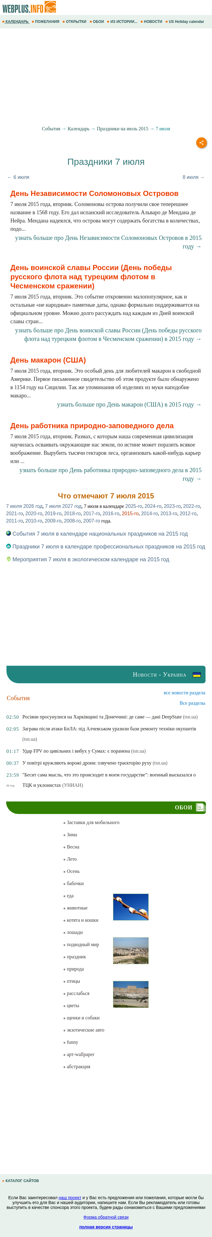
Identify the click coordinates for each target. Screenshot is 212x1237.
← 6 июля (18, 177)
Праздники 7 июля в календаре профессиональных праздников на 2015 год (105, 547)
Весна (71, 846)
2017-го (91, 513)
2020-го (33, 513)
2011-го (14, 520)
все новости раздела (184, 692)
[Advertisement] (106, 77)
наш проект (70, 1197)
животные (75, 907)
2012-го (188, 513)
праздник (74, 956)
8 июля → (194, 177)
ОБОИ (97, 22)
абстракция (76, 1066)
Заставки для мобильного (91, 822)
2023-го (172, 506)
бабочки (73, 883)
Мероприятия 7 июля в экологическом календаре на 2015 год (87, 559)
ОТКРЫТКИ (74, 22)
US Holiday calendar (185, 22)
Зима (70, 834)
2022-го (191, 506)
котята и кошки (80, 920)
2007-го (91, 520)
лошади (73, 932)
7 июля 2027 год (63, 506)
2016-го (111, 513)
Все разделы (192, 703)
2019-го (53, 513)
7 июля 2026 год (24, 506)
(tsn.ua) (190, 716)
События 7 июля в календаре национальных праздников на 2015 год (97, 534)
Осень (71, 871)
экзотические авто (83, 1030)
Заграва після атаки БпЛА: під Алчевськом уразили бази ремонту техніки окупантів (109, 728)
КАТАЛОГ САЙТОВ (21, 1181)
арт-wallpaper (78, 1054)
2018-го (72, 513)
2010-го (33, 520)
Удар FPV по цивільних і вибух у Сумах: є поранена (76, 751)
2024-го (153, 506)
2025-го (133, 506)
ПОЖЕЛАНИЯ (46, 22)
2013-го (169, 513)
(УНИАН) (72, 785)
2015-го (130, 513)
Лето (70, 859)
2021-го (14, 513)
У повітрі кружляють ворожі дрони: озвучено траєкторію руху (86, 762)
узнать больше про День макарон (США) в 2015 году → (129, 404)
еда (68, 895)
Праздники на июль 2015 (122, 128)
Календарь (79, 128)
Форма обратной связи (106, 1217)
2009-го (53, 520)
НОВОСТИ (151, 22)
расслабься (76, 993)
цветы (71, 1005)
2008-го (72, 520)
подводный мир (81, 944)
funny (70, 1042)
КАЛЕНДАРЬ (16, 22)
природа (73, 968)
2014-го (149, 513)
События (51, 128)
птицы (71, 981)
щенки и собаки (81, 1017)
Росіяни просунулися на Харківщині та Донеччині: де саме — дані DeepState (102, 716)
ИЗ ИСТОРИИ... (122, 22)
